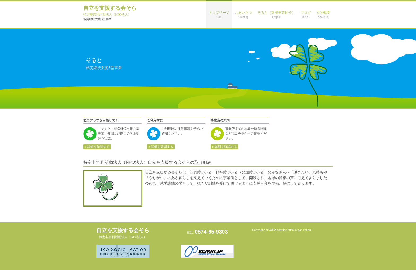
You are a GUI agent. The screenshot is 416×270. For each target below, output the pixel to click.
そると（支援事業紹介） (276, 15)
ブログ (306, 15)
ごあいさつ (243, 15)
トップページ (219, 15)
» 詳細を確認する (97, 147)
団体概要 (323, 15)
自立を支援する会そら (109, 10)
